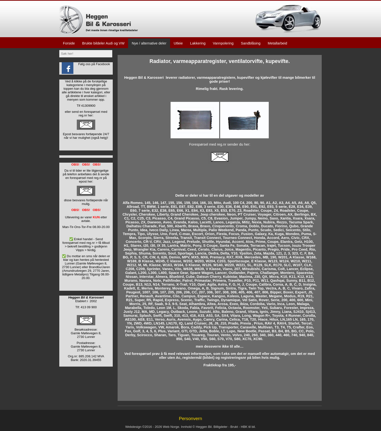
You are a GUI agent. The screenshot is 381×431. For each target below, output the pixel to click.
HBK (244, 427)
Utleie (178, 43)
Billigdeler (220, 427)
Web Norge (171, 427)
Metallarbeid (277, 43)
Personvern (190, 418)
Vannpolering (223, 43)
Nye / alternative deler (149, 43)
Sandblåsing (250, 43)
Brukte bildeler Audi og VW (103, 43)
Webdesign (133, 427)
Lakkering (198, 43)
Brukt (234, 427)
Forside (69, 43)
